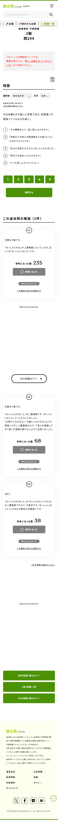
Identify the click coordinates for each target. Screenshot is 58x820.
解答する (29, 192)
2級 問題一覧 (29, 686)
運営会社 (10, 771)
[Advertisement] (29, 637)
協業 (36, 777)
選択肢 (6, 95)
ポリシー (38, 782)
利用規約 (10, 782)
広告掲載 (38, 771)
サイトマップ (12, 788)
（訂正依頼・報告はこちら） (13, 106)
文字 (36, 95)
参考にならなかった (29, 283)
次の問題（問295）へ (29, 698)
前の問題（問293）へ (29, 675)
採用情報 (10, 777)
